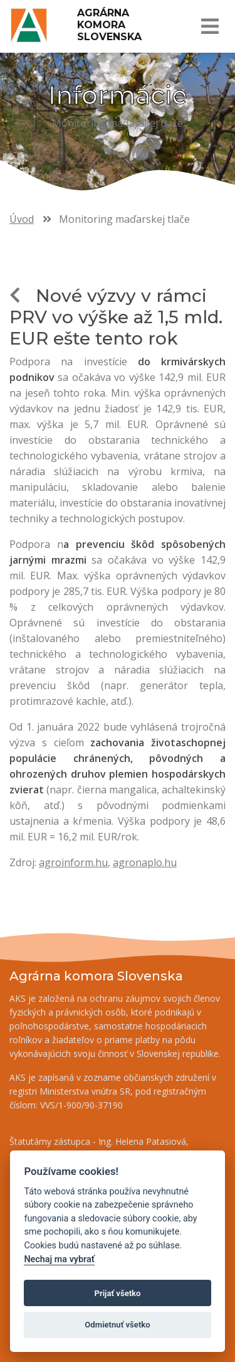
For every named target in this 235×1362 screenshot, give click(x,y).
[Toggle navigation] (209, 26)
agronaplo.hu (145, 862)
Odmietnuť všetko (117, 1324)
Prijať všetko (118, 1293)
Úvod (21, 219)
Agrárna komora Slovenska (109, 25)
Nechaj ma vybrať (59, 1259)
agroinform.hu (73, 862)
